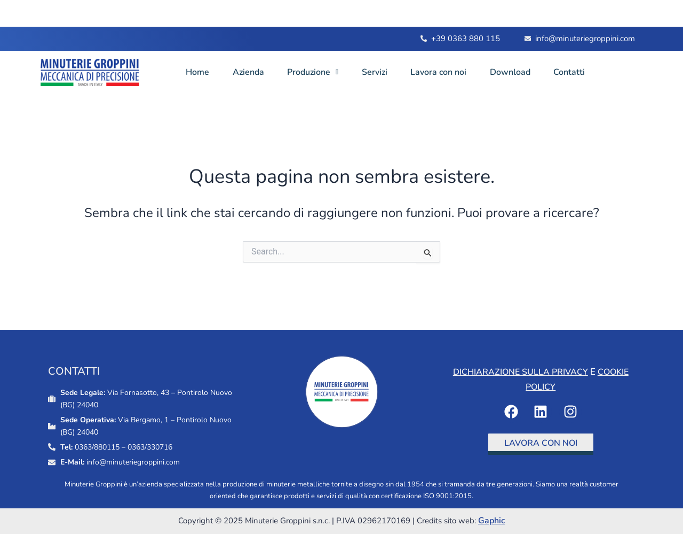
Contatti (585, 72)
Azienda (251, 72)
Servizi (383, 72)
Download (523, 72)
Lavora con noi (450, 72)
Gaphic (491, 521)
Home (198, 72)
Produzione (318, 72)
